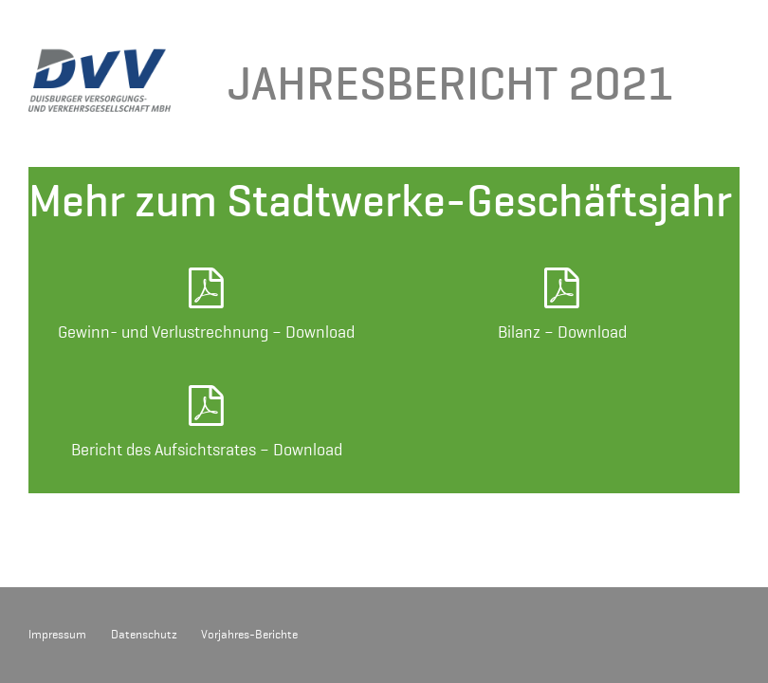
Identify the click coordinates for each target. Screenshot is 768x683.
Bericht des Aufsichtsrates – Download (206, 449)
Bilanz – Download (562, 332)
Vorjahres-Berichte (249, 634)
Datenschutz (144, 634)
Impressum (57, 634)
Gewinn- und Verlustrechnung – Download (206, 332)
